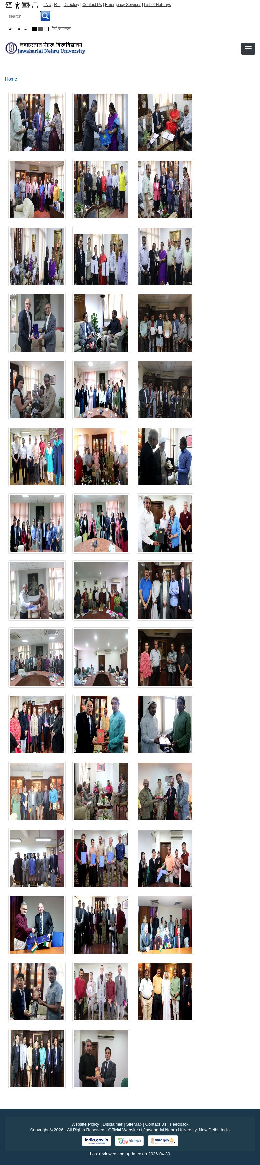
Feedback (179, 1124)
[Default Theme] (46, 29)
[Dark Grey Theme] (40, 29)
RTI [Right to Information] (57, 4)
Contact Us (92, 4)
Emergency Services (123, 4)
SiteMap (134, 1124)
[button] (248, 48)
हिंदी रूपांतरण (61, 28)
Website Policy (85, 1124)
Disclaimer (113, 1124)
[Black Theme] (34, 29)
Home (11, 79)
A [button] (26, 29)
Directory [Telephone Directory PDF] (71, 4)
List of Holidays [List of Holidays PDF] (157, 4)
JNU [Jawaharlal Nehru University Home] (47, 4)
